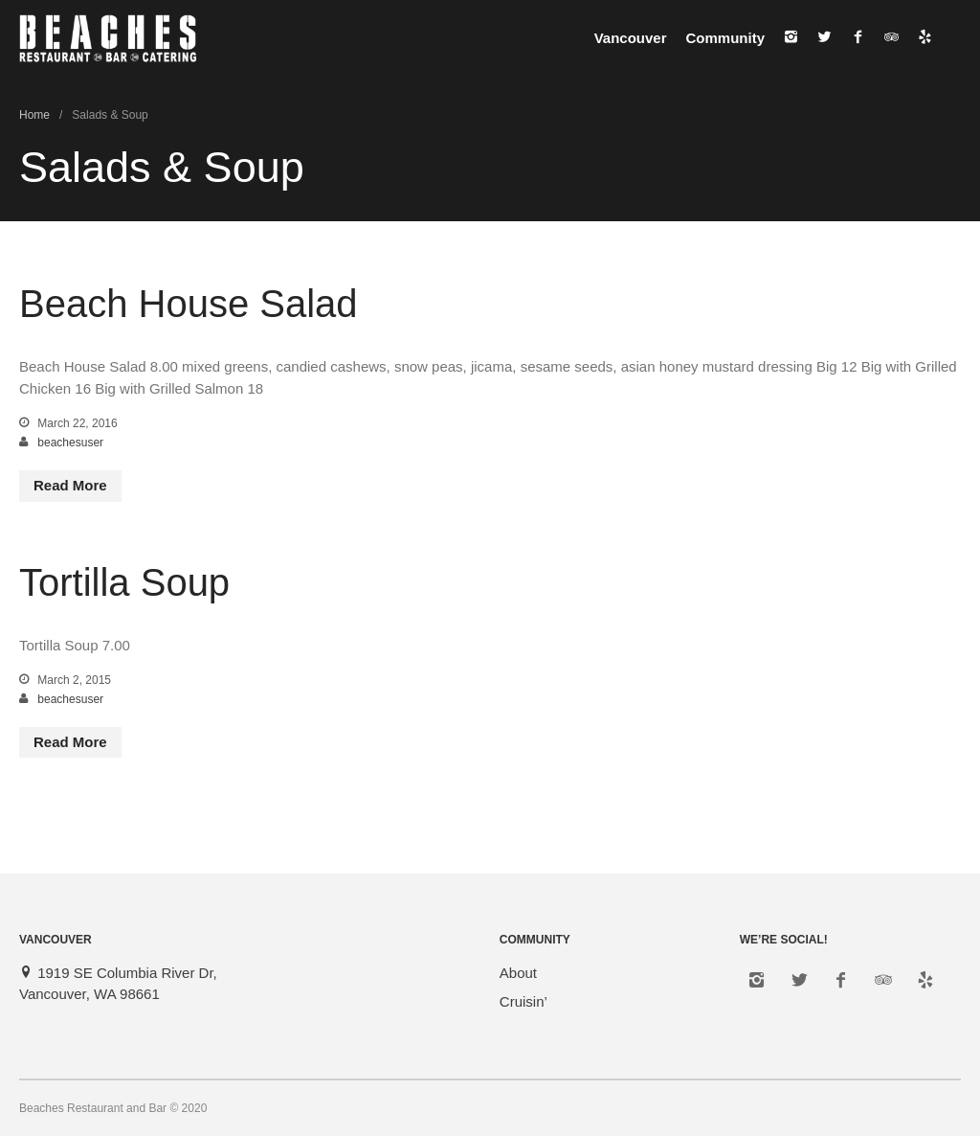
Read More (70, 485)
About (518, 973)
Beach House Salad (188, 304)
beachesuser (70, 442)
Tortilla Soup (124, 582)
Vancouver (630, 38)
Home (34, 115)
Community (726, 38)
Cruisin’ (523, 1001)
